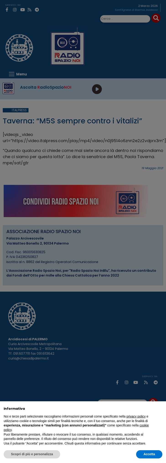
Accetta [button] (149, 454)
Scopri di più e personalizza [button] (32, 454)
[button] (160, 408)
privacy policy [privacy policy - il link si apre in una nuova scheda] (136, 416)
